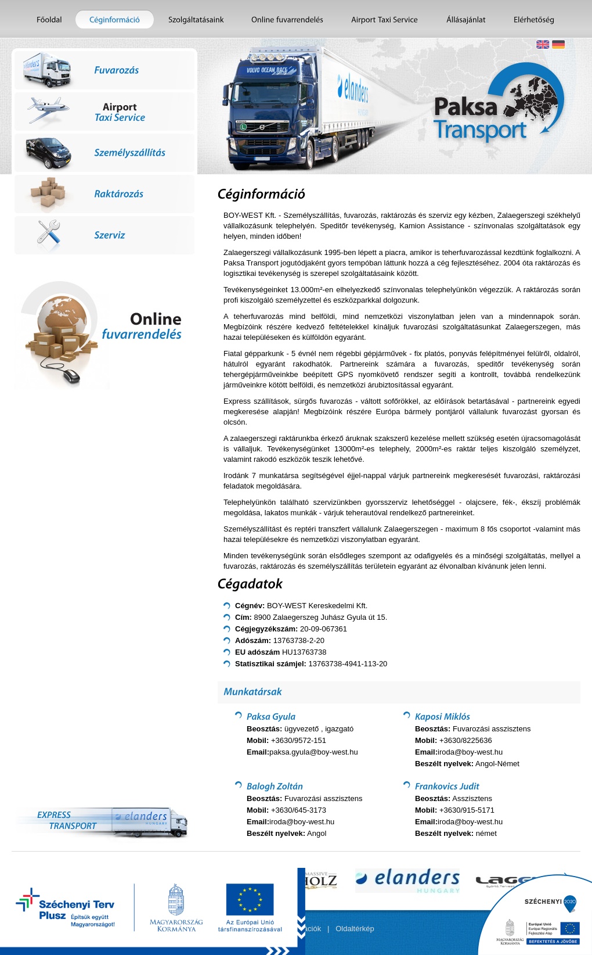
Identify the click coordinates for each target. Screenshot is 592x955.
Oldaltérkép (354, 928)
